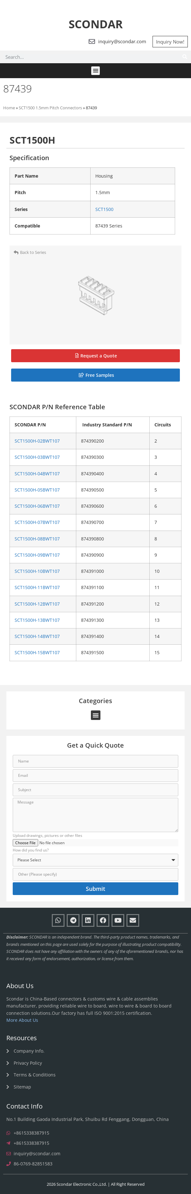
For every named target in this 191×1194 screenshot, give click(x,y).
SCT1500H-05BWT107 (37, 490)
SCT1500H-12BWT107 (37, 604)
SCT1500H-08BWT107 (37, 539)
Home (9, 108)
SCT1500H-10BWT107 (37, 571)
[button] (95, 70)
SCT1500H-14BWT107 (37, 636)
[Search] (184, 57)
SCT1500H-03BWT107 (37, 457)
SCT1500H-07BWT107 (37, 522)
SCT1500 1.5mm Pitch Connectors (50, 108)
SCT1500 (104, 209)
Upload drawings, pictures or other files (47, 836)
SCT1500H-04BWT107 (37, 474)
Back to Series (33, 252)
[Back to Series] (16, 252)
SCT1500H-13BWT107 (37, 620)
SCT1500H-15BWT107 (37, 652)
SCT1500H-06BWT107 (37, 506)
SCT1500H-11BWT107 (37, 587)
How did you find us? (31, 850)
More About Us (22, 1020)
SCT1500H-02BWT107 (37, 441)
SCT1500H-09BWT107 (37, 555)
